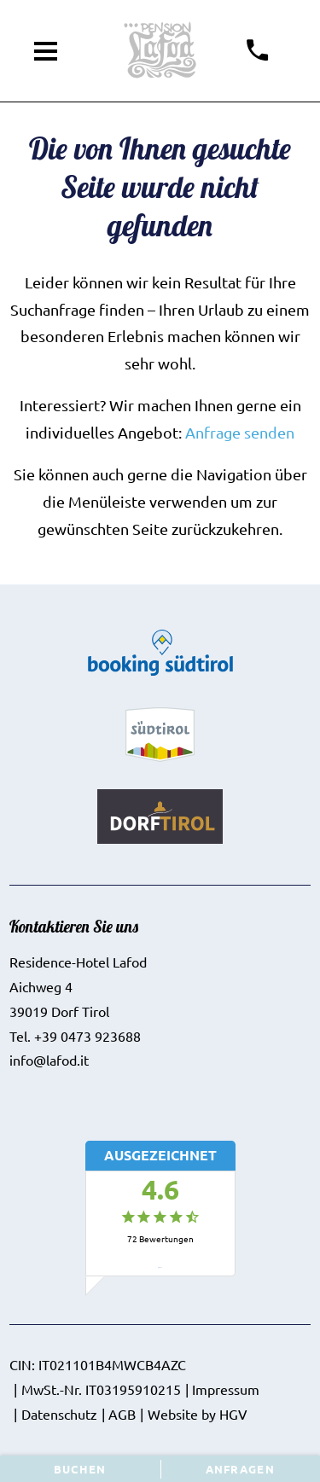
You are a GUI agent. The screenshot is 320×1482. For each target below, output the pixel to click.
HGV (233, 1413)
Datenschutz (59, 1413)
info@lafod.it (49, 1059)
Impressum (225, 1389)
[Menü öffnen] (46, 51)
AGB (122, 1413)
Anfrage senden (239, 432)
